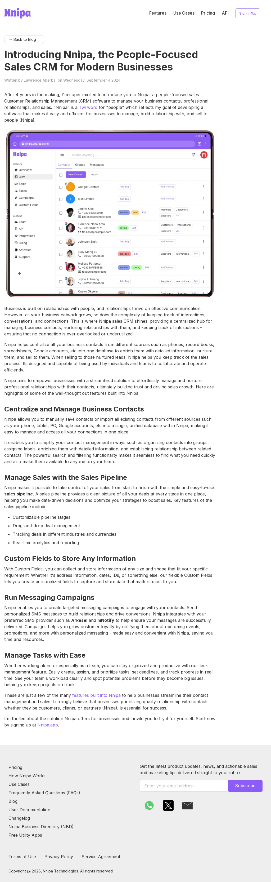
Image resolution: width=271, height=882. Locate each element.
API (225, 13)
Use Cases (184, 13)
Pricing (208, 13)
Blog (12, 801)
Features (157, 13)
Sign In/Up (247, 13)
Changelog (19, 818)
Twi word (88, 107)
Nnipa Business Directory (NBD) (41, 826)
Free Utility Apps (25, 835)
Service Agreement (101, 856)
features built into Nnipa (96, 695)
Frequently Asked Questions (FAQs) (44, 792)
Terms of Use (22, 856)
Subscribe (245, 785)
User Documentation (29, 809)
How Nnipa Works (27, 775)
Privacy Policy (58, 856)
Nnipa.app (47, 725)
